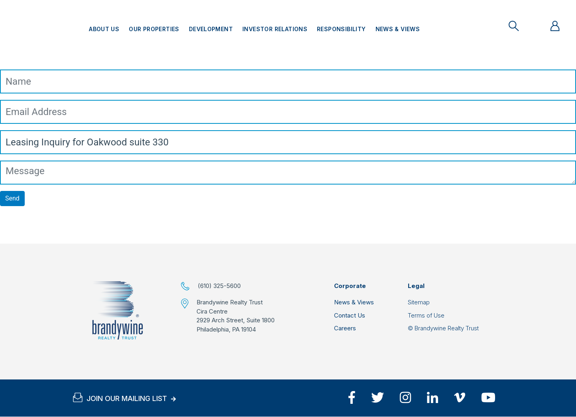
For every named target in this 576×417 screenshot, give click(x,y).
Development (211, 29)
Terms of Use (426, 315)
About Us (104, 29)
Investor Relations (274, 29)
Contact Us (349, 315)
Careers (345, 328)
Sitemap (419, 302)
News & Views (397, 29)
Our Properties (154, 29)
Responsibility (341, 29)
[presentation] (60, 228)
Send (12, 198)
